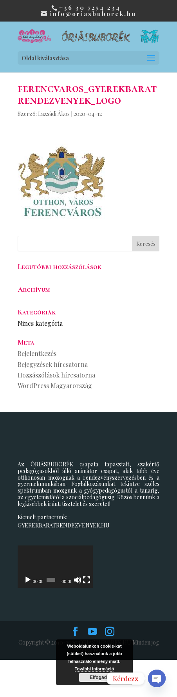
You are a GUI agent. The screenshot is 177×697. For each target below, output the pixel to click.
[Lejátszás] (28, 617)
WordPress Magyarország (55, 385)
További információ (94, 668)
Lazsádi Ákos (54, 113)
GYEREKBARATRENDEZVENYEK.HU (64, 525)
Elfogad (98, 677)
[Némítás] (137, 617)
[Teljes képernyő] (149, 617)
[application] (88, 585)
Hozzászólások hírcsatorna (56, 375)
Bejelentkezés (37, 353)
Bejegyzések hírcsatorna (53, 364)
